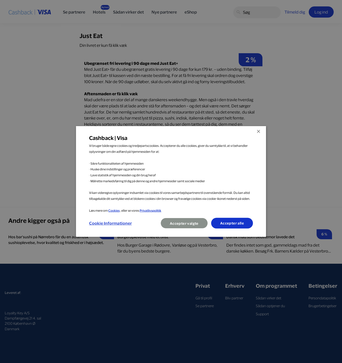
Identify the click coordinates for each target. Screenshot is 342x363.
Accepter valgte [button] (184, 223)
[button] (110, 223)
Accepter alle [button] (232, 223)
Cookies (114, 210)
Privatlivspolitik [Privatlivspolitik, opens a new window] (150, 210)
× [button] (258, 132)
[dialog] (171, 181)
